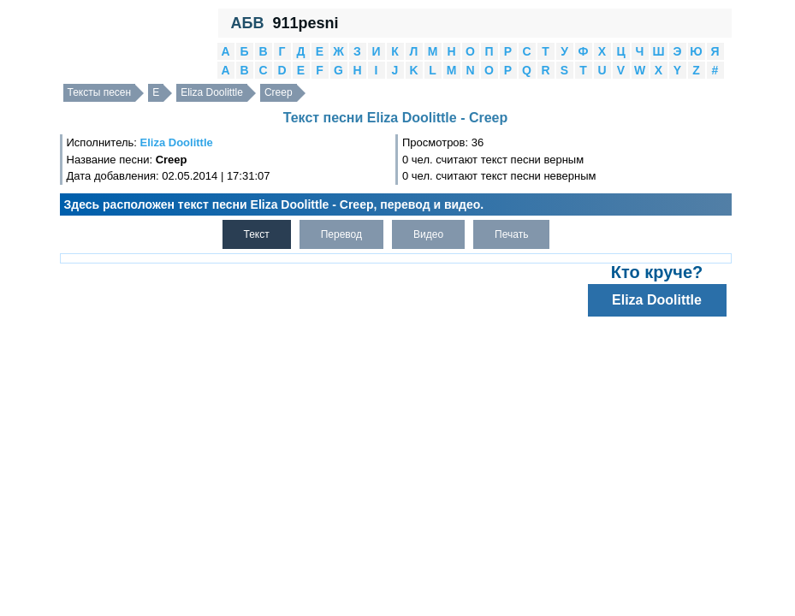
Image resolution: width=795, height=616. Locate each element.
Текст (257, 234)
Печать (511, 234)
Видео (428, 234)
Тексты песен (100, 92)
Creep (278, 92)
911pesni (305, 23)
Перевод (341, 234)
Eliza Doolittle (212, 92)
